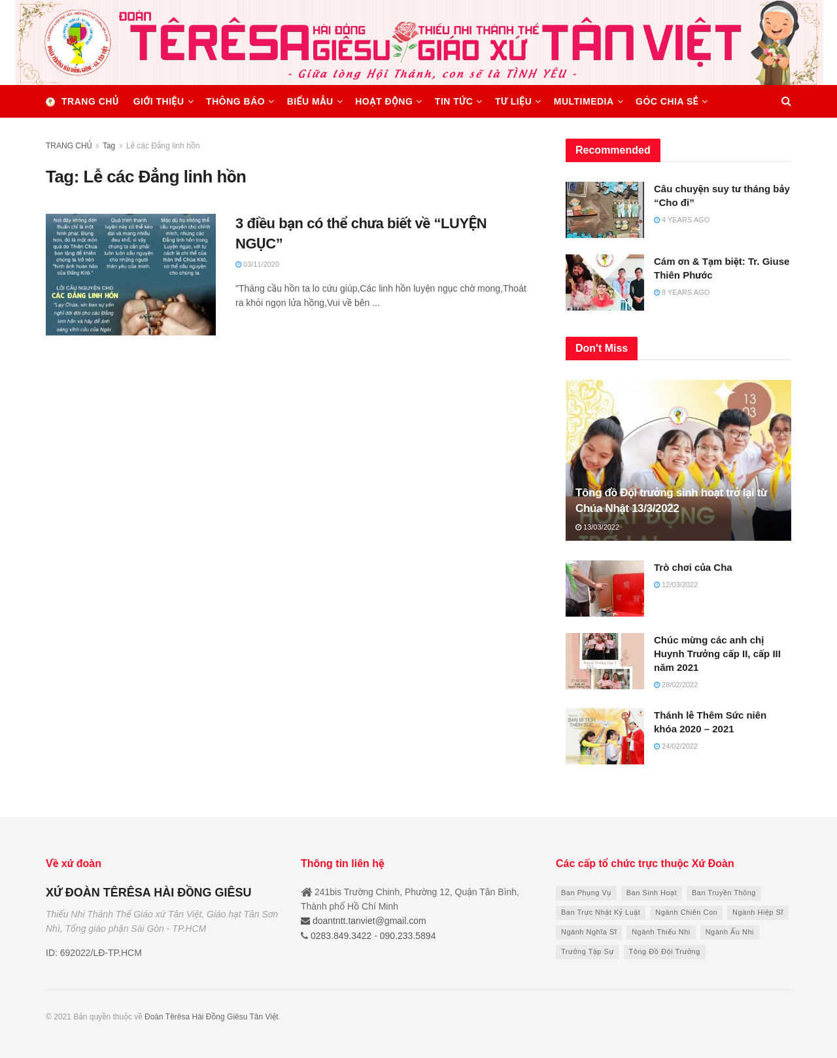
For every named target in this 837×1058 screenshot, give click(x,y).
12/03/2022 (676, 585)
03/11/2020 (257, 264)
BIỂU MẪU (310, 101)
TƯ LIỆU (513, 101)
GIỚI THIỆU (158, 101)
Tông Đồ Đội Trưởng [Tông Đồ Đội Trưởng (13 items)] (664, 951)
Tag (109, 145)
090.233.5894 (406, 935)
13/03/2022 (597, 527)
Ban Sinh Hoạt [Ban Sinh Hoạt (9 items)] (651, 892)
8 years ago (681, 292)
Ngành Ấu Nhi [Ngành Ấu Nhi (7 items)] (730, 932)
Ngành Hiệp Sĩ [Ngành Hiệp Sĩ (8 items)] (757, 912)
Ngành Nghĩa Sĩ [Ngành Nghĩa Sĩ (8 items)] (589, 932)
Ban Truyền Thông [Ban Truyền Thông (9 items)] (724, 892)
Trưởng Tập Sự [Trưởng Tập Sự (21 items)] (587, 951)
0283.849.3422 (341, 935)
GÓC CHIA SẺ (667, 101)
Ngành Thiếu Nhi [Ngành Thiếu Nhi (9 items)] (661, 932)
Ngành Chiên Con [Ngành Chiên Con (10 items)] (686, 912)
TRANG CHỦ (69, 145)
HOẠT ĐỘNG (384, 101)
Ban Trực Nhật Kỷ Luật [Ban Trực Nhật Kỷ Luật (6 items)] (600, 912)
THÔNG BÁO (235, 101)
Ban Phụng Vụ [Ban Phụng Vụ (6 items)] (586, 892)
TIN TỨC (454, 101)
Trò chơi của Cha (693, 567)
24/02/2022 (676, 746)
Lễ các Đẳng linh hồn (162, 145)
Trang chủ (82, 101)
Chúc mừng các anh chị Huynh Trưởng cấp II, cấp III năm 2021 (717, 653)
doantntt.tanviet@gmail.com (363, 920)
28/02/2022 (676, 685)
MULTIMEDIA (584, 101)
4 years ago (681, 220)
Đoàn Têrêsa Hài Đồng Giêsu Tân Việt (212, 1016)
